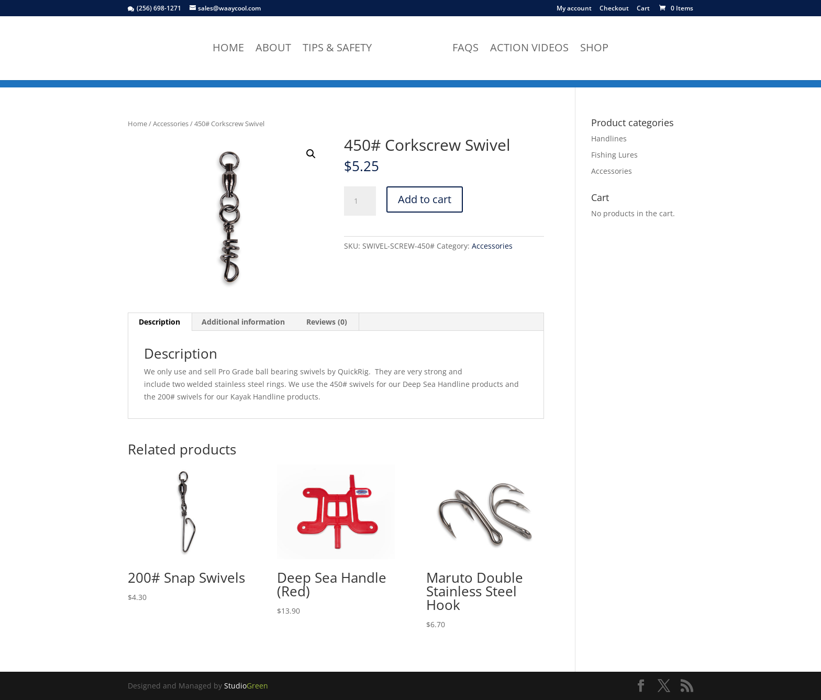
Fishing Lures (614, 155)
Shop (594, 49)
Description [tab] (159, 322)
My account (574, 9)
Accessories (170, 123)
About (273, 49)
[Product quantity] (359, 201)
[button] (311, 154)
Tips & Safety (337, 49)
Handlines (609, 138)
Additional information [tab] (243, 322)
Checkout (614, 9)
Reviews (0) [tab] (326, 322)
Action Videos (529, 49)
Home (228, 49)
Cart (643, 9)
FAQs (465, 49)
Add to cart (424, 199)
